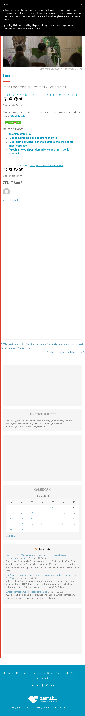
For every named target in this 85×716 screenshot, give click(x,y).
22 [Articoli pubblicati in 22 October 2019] (21, 524)
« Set (8, 536)
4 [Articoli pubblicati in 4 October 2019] (53, 507)
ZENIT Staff (36, 95)
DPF (17, 673)
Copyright (76, 673)
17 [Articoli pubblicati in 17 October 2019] (42, 518)
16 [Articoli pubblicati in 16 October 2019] (32, 518)
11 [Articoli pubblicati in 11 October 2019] (53, 513)
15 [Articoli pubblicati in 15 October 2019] (21, 518)
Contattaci (42, 678)
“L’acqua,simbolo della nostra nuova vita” (33, 137)
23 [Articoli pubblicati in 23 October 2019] (32, 524)
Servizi (50, 673)
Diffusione (26, 673)
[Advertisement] (42, 320)
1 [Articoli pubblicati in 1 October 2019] (21, 507)
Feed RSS (44, 549)
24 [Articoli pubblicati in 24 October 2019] (42, 524)
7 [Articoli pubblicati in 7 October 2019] (11, 513)
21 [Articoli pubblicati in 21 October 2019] (11, 524)
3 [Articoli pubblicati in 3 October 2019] (42, 507)
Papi (48, 95)
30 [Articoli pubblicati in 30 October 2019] (32, 529)
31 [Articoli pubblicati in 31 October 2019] (42, 529)
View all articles (11, 200)
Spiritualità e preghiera (65, 95)
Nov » (13, 536)
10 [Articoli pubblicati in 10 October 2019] (42, 513)
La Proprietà (39, 673)
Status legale (62, 673)
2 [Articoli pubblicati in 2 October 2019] (32, 507)
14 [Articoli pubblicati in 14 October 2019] (11, 518)
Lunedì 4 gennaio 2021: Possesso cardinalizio (26, 592)
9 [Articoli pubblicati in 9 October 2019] (32, 513)
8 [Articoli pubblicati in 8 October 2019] (21, 513)
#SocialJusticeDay (20, 133)
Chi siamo (8, 673)
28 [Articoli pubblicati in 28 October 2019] (11, 529)
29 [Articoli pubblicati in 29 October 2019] (21, 529)
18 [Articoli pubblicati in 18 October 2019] (53, 518)
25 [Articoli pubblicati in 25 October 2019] (53, 524)
